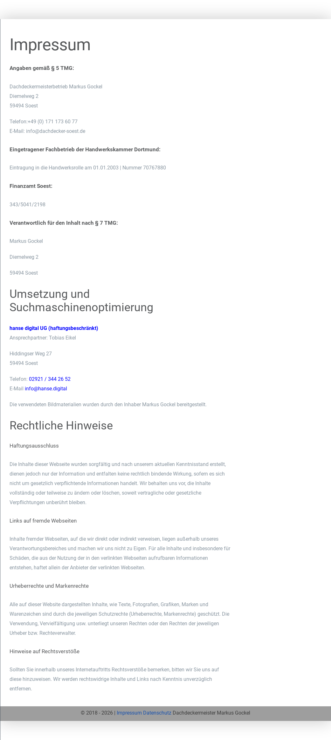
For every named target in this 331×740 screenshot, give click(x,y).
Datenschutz (157, 713)
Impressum (129, 713)
